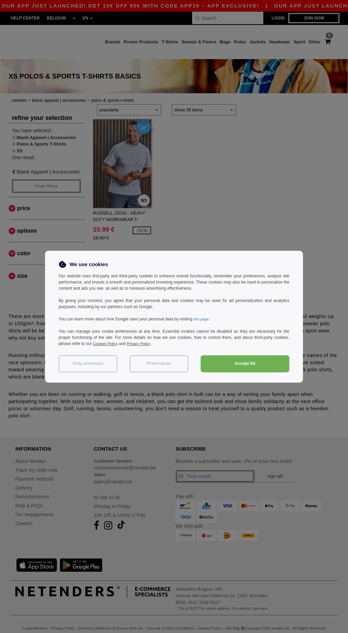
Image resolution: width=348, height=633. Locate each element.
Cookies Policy (106, 343)
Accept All (245, 363)
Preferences (159, 363)
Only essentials (88, 363)
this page (201, 319)
